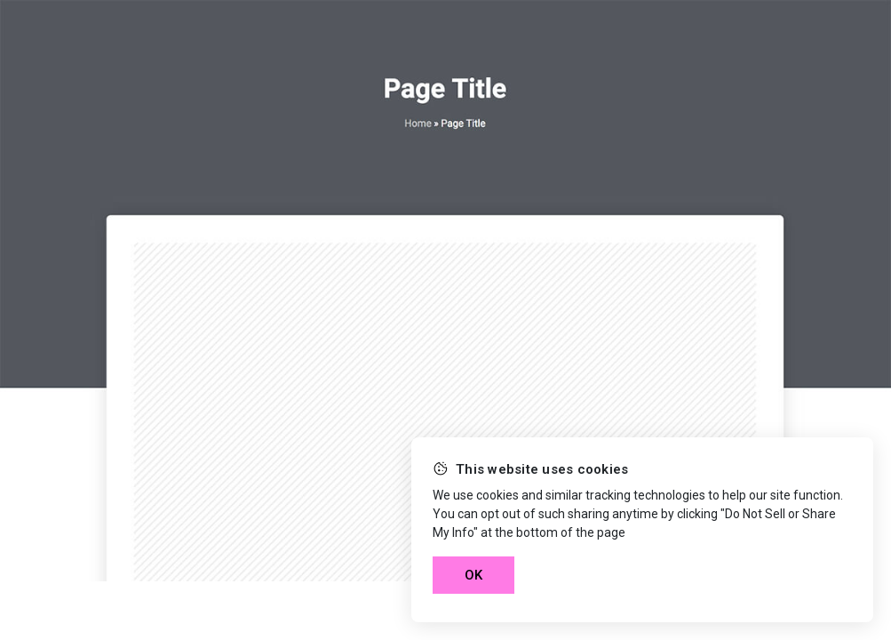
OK (473, 575)
